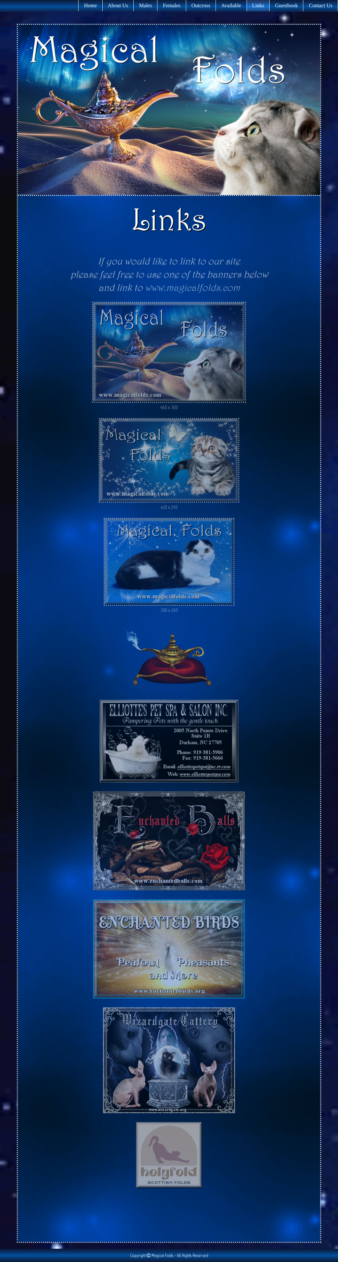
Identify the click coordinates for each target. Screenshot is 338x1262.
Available (231, 5)
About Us (118, 5)
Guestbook (286, 5)
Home (90, 5)
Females (171, 5)
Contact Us (320, 5)
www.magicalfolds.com (192, 290)
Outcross (200, 5)
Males (145, 5)
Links (258, 5)
